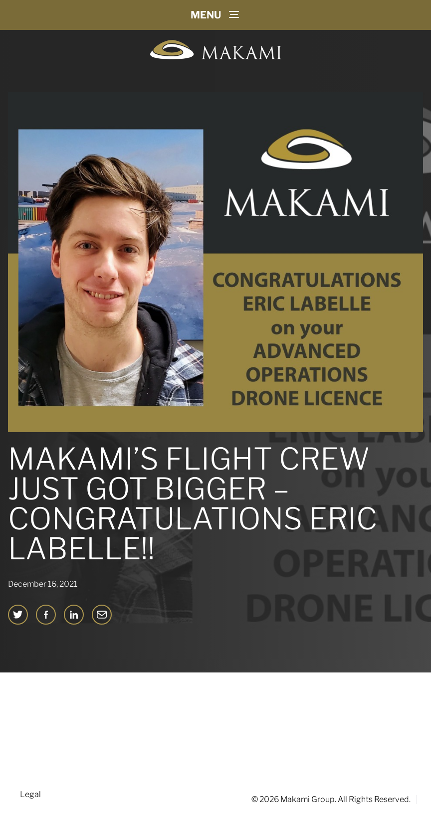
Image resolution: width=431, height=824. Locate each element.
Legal (30, 794)
